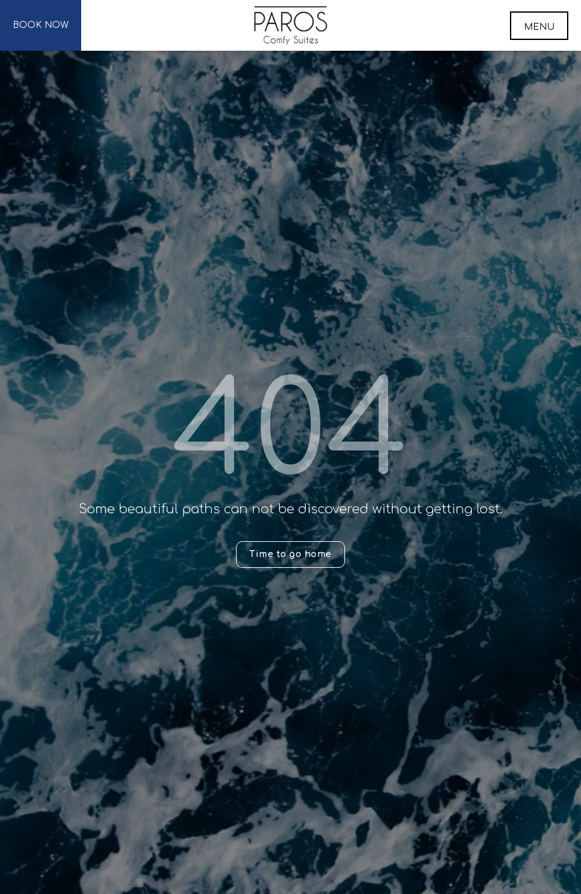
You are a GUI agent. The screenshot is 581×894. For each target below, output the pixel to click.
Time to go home (290, 554)
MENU (539, 27)
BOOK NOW (41, 25)
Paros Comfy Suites (290, 26)
